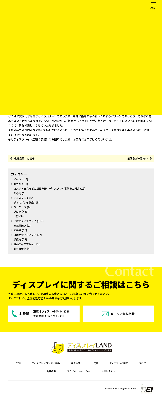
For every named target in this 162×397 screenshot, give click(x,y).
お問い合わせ (120, 371)
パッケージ (20, 207)
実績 (107, 363)
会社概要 (58, 371)
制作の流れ (86, 363)
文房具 (18, 230)
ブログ (18, 212)
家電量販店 (20, 226)
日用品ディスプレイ (26, 235)
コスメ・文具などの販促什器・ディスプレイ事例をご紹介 (49, 189)
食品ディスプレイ (24, 244)
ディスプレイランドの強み (52, 363)
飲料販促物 (20, 249)
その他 (18, 193)
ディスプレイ (22, 198)
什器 (16, 216)
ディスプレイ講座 (24, 203)
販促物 (18, 240)
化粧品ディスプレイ (26, 221)
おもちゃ (19, 184)
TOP (23, 363)
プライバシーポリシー (87, 371)
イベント (19, 180)
